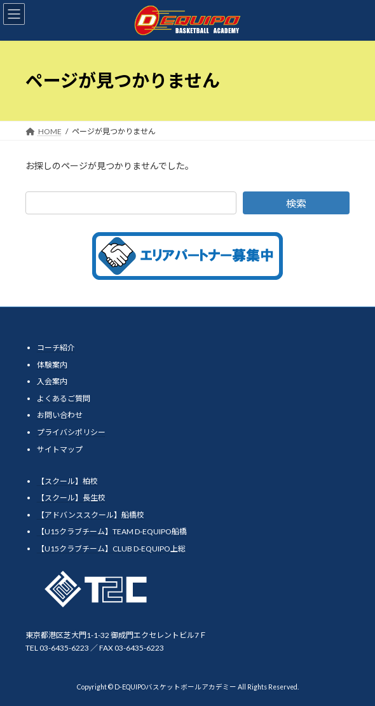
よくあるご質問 (63, 398)
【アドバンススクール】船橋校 (90, 515)
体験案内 (52, 364)
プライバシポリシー (71, 432)
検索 (296, 203)
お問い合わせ (60, 415)
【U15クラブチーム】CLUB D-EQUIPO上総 (111, 548)
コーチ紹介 (56, 347)
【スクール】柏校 (67, 480)
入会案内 (52, 381)
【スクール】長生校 (71, 497)
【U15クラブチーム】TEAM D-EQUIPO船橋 (112, 531)
